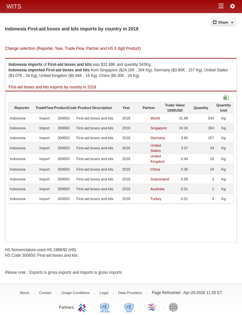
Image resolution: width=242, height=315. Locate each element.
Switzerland (160, 179)
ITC (83, 306)
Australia (158, 189)
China (155, 169)
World (155, 118)
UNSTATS (129, 306)
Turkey (156, 199)
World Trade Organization (151, 306)
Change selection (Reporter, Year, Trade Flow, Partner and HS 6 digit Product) (73, 48)
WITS (14, 6)
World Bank (174, 306)
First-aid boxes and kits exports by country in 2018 (52, 87)
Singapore (159, 128)
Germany (158, 138)
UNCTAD (106, 306)
